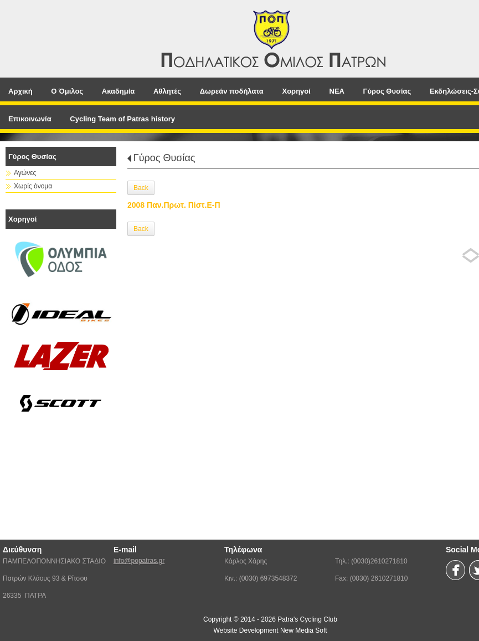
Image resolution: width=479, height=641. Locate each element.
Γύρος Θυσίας (164, 157)
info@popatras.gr (139, 561)
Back (140, 188)
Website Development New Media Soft (270, 630)
